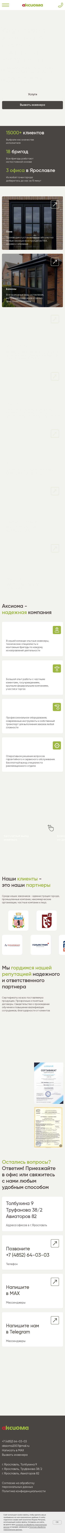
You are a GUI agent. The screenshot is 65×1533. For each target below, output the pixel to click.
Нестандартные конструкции (24, 521)
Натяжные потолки (17, 346)
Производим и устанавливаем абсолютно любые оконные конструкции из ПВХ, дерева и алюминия (29, 240)
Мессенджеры (16, 1302)
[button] (32, 105)
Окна (9, 232)
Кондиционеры (15, 404)
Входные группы (16, 579)
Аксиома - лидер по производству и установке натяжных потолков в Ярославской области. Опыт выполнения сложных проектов (34, 355)
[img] (32, 223)
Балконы (11, 289)
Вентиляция (13, 464)
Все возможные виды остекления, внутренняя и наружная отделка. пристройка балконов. (25, 298)
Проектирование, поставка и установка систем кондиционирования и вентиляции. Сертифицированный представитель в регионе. (33, 412)
